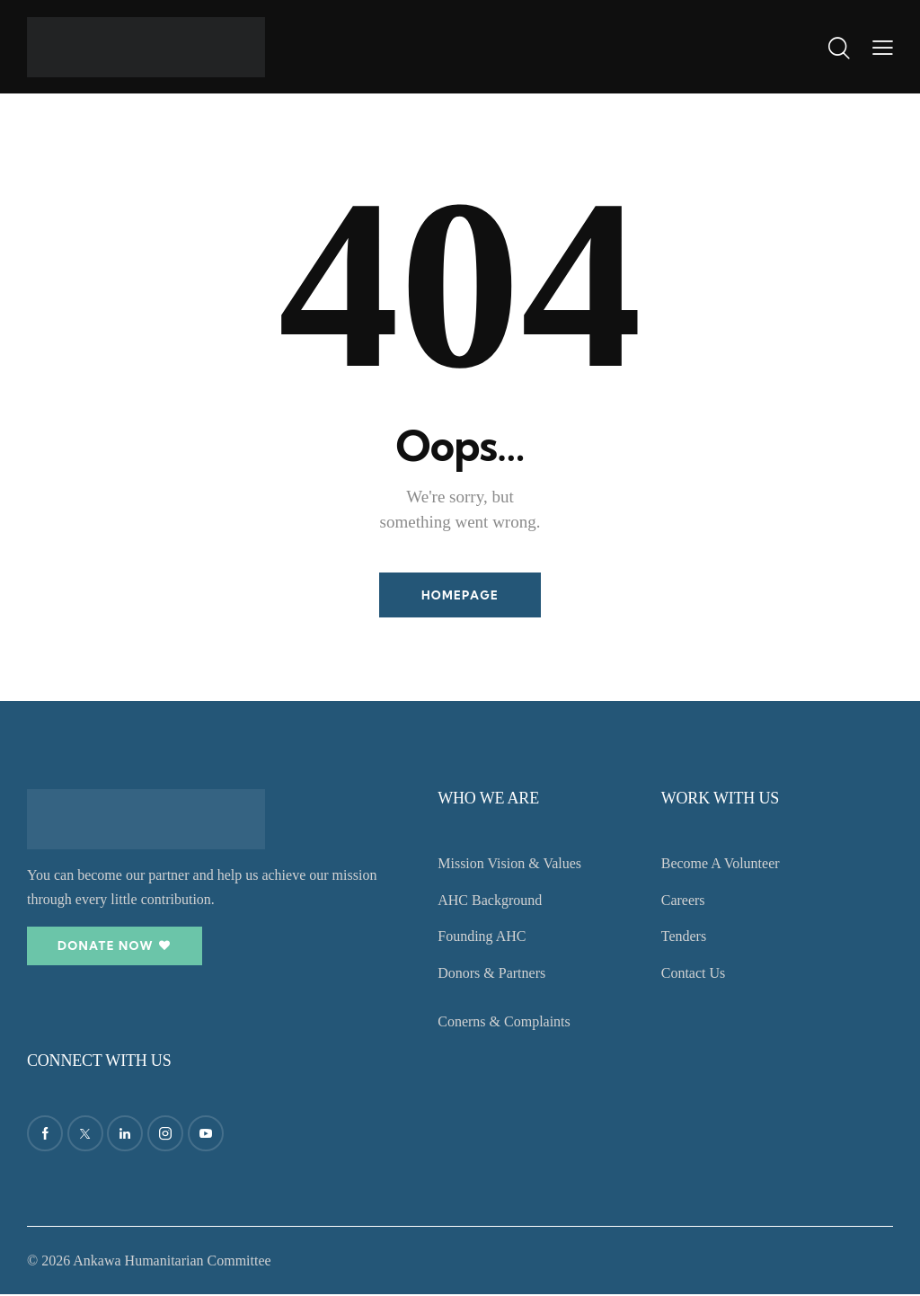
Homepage (460, 595)
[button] (882, 46)
